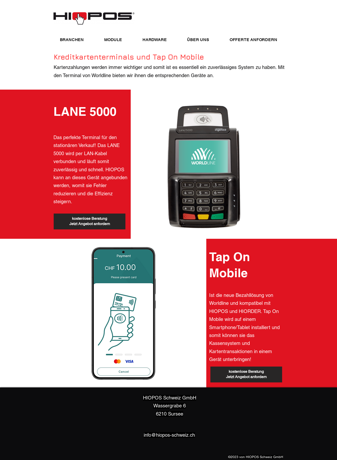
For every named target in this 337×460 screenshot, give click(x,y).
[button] (72, 39)
